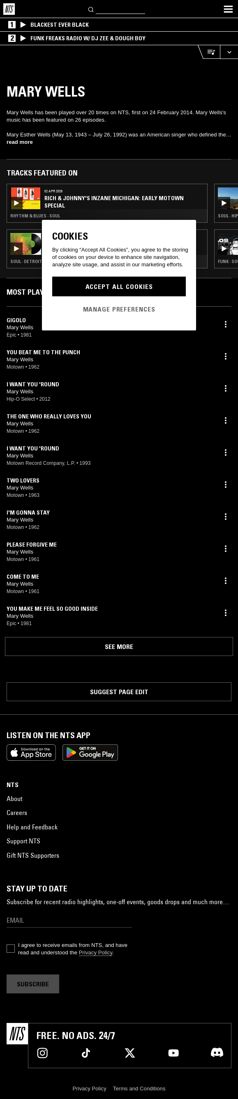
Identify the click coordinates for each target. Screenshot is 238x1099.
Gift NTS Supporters (33, 855)
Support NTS (23, 841)
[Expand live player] (229, 52)
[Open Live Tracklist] (209, 52)
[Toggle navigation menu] (228, 9)
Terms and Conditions (139, 1088)
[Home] (9, 9)
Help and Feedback (32, 827)
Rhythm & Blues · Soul (35, 216)
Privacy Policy (95, 952)
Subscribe (33, 984)
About (14, 798)
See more (119, 646)
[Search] (91, 9)
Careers (17, 812)
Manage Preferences (119, 309)
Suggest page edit (119, 692)
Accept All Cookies (119, 286)
